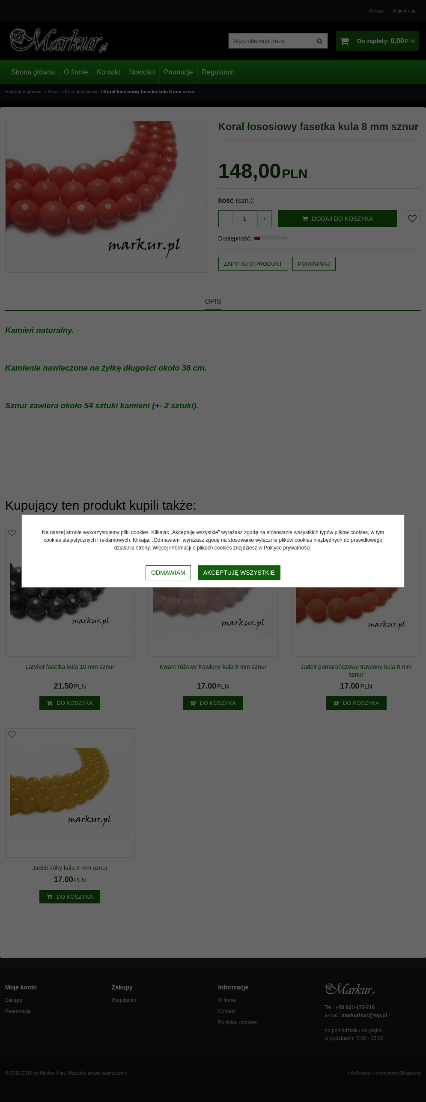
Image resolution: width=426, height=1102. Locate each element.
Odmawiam (168, 572)
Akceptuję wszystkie (239, 572)
